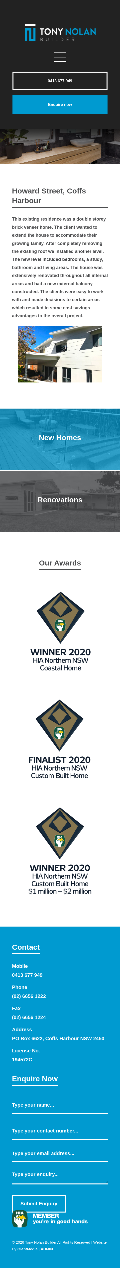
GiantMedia (27, 1249)
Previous (24, 357)
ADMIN (47, 1249)
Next (96, 357)
